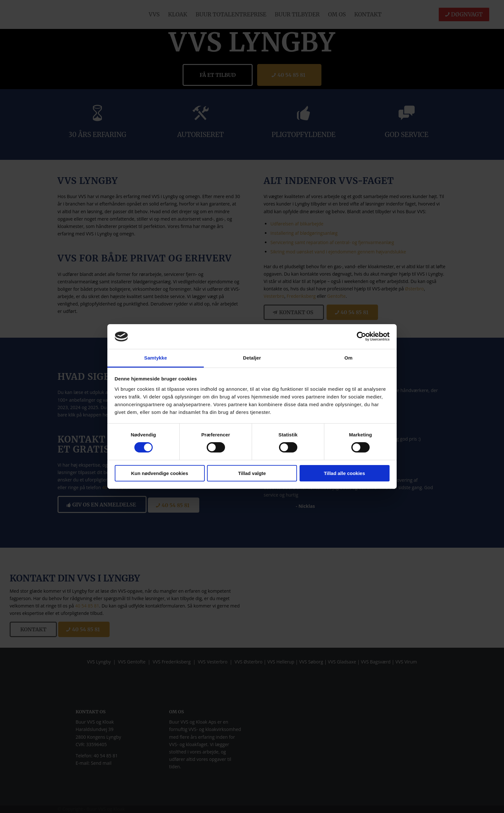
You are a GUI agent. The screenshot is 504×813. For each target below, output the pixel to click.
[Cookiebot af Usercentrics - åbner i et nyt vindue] (361, 336)
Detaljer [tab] (252, 358)
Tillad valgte (252, 473)
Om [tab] (348, 358)
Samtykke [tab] (155, 358)
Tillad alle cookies (344, 473)
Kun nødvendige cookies (159, 473)
